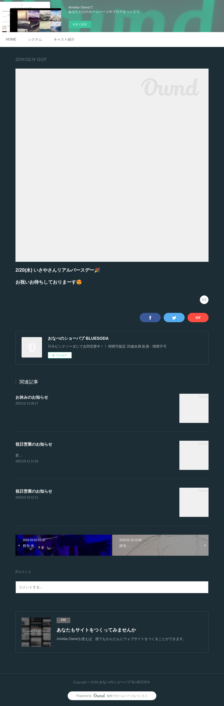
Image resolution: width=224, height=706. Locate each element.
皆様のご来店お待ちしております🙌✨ (46, 455)
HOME (11, 39)
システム (35, 39)
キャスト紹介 (64, 39)
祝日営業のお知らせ (33, 444)
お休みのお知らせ (31, 397)
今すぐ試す (80, 24)
